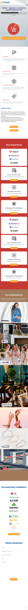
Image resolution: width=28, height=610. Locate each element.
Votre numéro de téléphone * (14, 555)
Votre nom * (14, 548)
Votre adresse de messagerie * (14, 552)
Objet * (14, 559)
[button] (14, 38)
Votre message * (14, 569)
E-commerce (5, 56)
